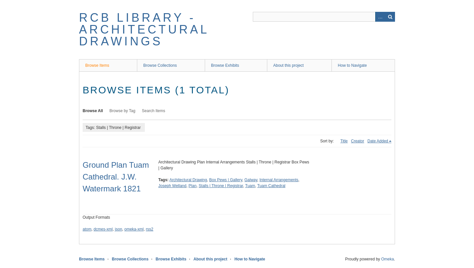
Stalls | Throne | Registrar (221, 185)
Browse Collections (160, 65)
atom (87, 229)
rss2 (149, 229)
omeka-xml (134, 229)
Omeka (387, 259)
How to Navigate (352, 65)
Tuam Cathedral (271, 185)
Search (390, 17)
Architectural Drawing (188, 180)
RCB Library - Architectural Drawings (144, 29)
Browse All (93, 111)
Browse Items (97, 65)
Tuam (250, 185)
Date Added (377, 141)
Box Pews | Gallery (225, 180)
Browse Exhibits (225, 65)
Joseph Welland (172, 185)
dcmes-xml (103, 229)
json (118, 229)
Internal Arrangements (278, 180)
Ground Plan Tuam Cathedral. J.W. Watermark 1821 (116, 176)
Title (344, 141)
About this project (288, 65)
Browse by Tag (123, 111)
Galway (250, 180)
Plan (193, 185)
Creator (357, 141)
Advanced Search (380, 17)
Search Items (153, 111)
